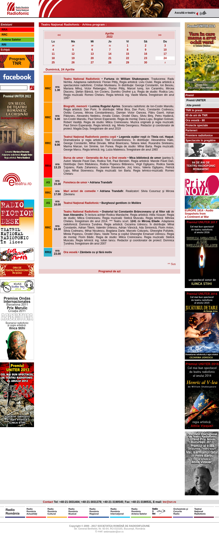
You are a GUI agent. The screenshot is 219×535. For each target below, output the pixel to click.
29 (73, 45)
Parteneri (191, 130)
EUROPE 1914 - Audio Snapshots (202, 210)
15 (127, 53)
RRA (5, 29)
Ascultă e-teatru (185, 12)
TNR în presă (193, 110)
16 (145, 53)
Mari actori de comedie (79, 191)
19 (72, 58)
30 (92, 45)
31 (110, 45)
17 (165, 53)
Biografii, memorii (75, 106)
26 (72, 62)
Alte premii (193, 105)
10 (165, 49)
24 (165, 58)
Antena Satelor (11, 39)
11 (53, 53)
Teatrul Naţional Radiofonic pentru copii (89, 136)
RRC (5, 34)
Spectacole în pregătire (200, 140)
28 (53, 45)
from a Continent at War (197, 215)
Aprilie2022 (109, 35)
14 (109, 53)
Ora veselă (70, 252)
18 (53, 58)
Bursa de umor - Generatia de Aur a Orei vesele (94, 157)
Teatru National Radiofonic (81, 79)
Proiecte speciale (196, 125)
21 (109, 58)
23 (145, 58)
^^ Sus (172, 264)
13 (92, 53)
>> (160, 35)
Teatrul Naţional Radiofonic (81, 203)
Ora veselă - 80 (195, 120)
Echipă (5, 49)
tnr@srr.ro (169, 502)
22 (127, 58)
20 (92, 58)
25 (53, 62)
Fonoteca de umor (75, 182)
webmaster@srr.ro (113, 531)
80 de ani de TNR (196, 115)
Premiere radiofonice (199, 135)
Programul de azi (110, 271)
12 (72, 53)
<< (59, 35)
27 (92, 62)
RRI (4, 44)
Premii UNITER (196, 100)
